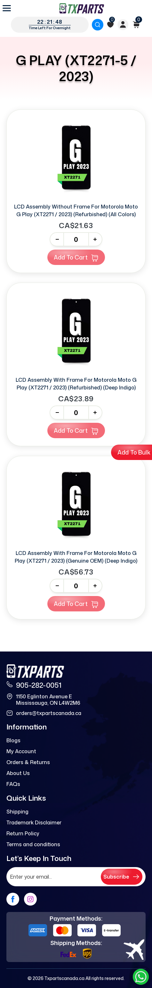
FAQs (13, 784)
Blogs (13, 740)
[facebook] (12, 899)
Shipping (17, 811)
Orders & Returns (28, 762)
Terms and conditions (33, 844)
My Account (21, 751)
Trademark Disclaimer (33, 822)
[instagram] (30, 899)
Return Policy (22, 833)
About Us (18, 773)
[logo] (81, 8)
